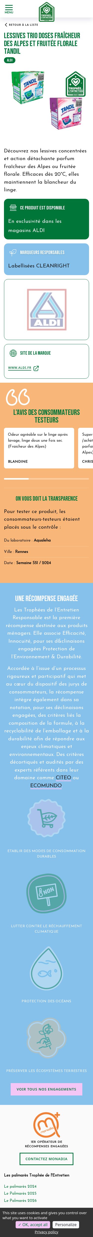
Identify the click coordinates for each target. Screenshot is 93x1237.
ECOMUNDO (46, 785)
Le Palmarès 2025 (20, 1194)
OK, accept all (32, 1224)
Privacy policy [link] (46, 1231)
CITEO (63, 777)
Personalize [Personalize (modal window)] (65, 1224)
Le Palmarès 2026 (20, 1201)
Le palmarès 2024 (20, 1187)
